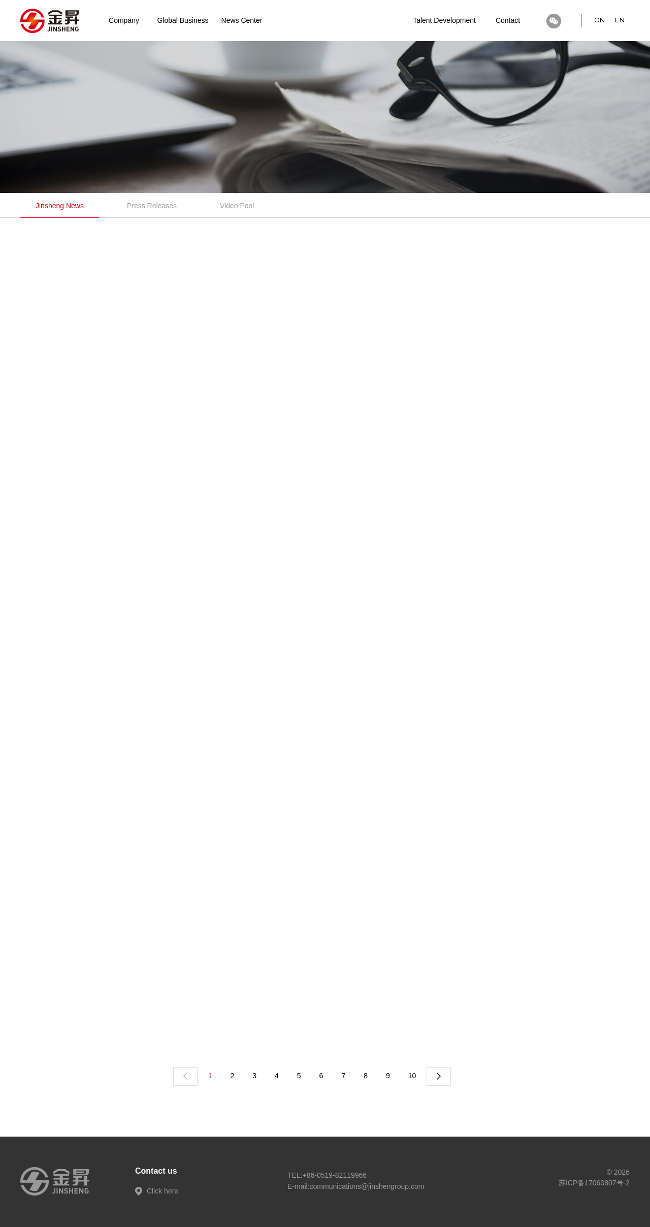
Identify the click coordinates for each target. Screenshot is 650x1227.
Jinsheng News (60, 206)
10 (412, 1076)
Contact (508, 20)
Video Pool (237, 206)
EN (620, 20)
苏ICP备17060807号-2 (594, 1183)
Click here (156, 1191)
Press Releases (152, 206)
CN (599, 20)
